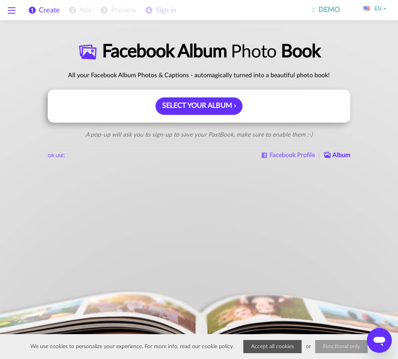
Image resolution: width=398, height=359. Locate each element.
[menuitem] (79, 10)
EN (374, 9)
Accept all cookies (272, 346)
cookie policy (217, 346)
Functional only (341, 346)
